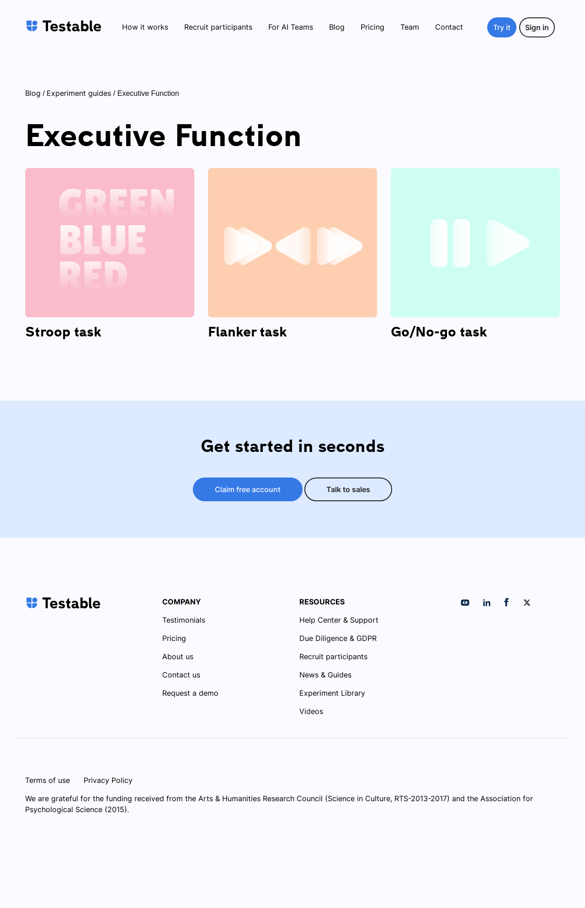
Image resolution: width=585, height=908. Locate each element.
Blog (337, 26)
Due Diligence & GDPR (338, 638)
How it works (145, 26)
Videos (311, 711)
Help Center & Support (338, 620)
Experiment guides (79, 93)
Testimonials (183, 620)
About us (177, 656)
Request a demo (190, 693)
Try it (502, 27)
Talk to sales (348, 489)
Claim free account (248, 489)
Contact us (181, 674)
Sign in (537, 27)
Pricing (372, 26)
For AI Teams (290, 26)
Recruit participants (218, 26)
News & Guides (325, 674)
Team (409, 26)
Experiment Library (332, 693)
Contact (449, 26)
